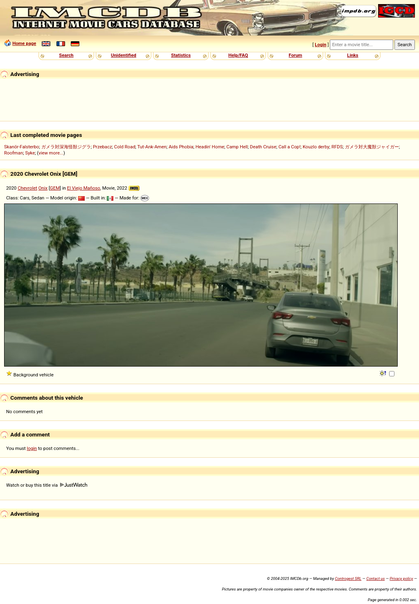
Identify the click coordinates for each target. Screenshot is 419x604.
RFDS (336, 147)
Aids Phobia (181, 147)
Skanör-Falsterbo (21, 147)
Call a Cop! (289, 147)
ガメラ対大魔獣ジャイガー (372, 147)
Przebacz (102, 147)
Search (66, 55)
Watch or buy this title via (46, 485)
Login (320, 44)
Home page (24, 43)
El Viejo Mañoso (83, 188)
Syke (30, 153)
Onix (42, 188)
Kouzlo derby (316, 147)
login (32, 448)
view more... (50, 153)
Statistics (181, 55)
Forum (295, 55)
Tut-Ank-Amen (152, 147)
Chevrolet (27, 188)
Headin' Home (210, 147)
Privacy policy (401, 578)
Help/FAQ (238, 55)
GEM (55, 188)
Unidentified (123, 55)
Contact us (375, 578)
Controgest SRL (348, 578)
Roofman (13, 153)
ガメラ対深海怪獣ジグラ (66, 147)
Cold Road (124, 147)
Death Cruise (263, 147)
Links (352, 55)
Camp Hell (237, 147)
